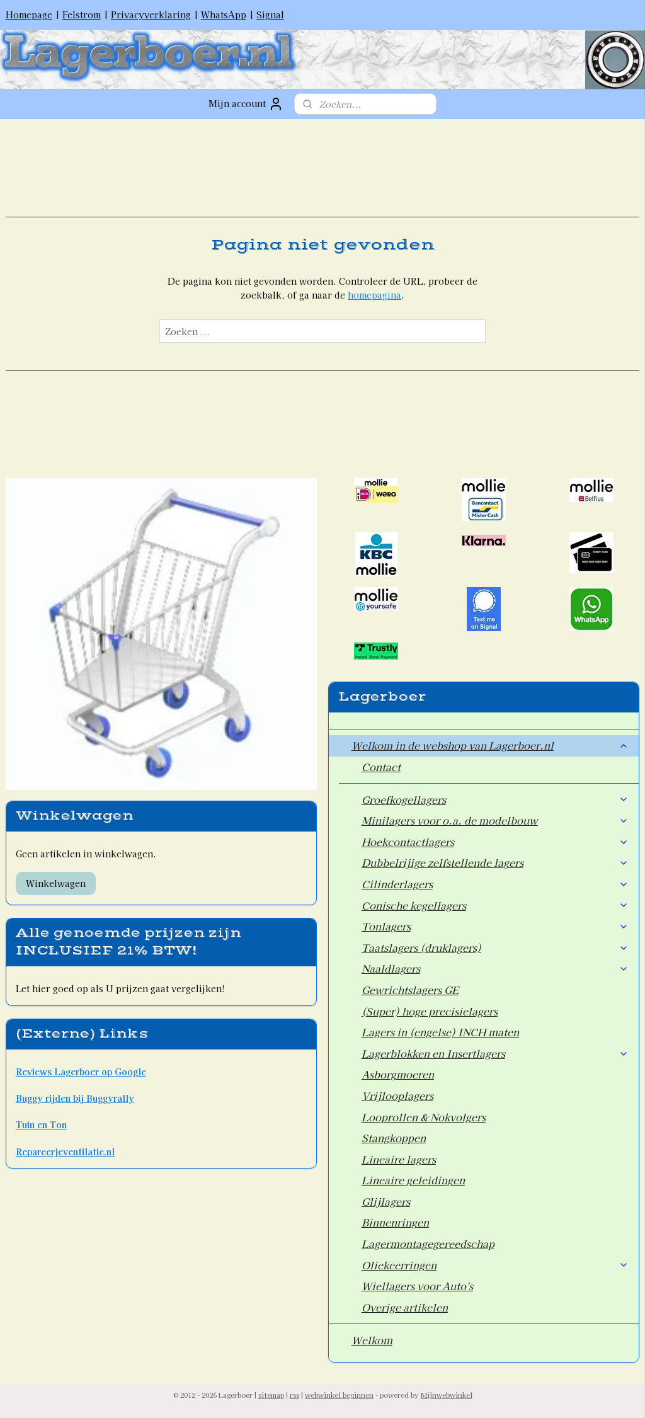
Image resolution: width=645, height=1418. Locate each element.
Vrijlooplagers (397, 1095)
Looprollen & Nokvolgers (424, 1116)
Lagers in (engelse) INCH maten (440, 1031)
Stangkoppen (394, 1137)
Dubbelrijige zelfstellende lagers (495, 862)
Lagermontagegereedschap (428, 1243)
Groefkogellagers (495, 799)
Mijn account (245, 103)
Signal (270, 14)
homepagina (374, 295)
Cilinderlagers (495, 883)
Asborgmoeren (398, 1074)
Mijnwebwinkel (446, 1395)
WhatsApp (223, 14)
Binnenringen (395, 1222)
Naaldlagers (495, 968)
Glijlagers (386, 1201)
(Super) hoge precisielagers (430, 1011)
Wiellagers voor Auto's (417, 1285)
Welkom (371, 1339)
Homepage (29, 14)
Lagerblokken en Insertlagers (495, 1053)
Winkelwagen (56, 883)
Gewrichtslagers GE (410, 989)
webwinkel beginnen (339, 1395)
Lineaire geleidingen (413, 1179)
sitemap (271, 1395)
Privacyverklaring (151, 14)
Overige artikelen (405, 1307)
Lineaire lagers (399, 1159)
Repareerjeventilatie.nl (65, 1151)
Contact (381, 766)
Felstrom (81, 14)
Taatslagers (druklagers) (495, 947)
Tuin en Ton (41, 1124)
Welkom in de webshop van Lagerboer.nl (490, 745)
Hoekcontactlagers (495, 841)
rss (294, 1395)
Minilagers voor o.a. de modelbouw (495, 820)
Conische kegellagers (495, 905)
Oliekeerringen (495, 1264)
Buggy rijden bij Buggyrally (75, 1098)
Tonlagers (495, 926)
